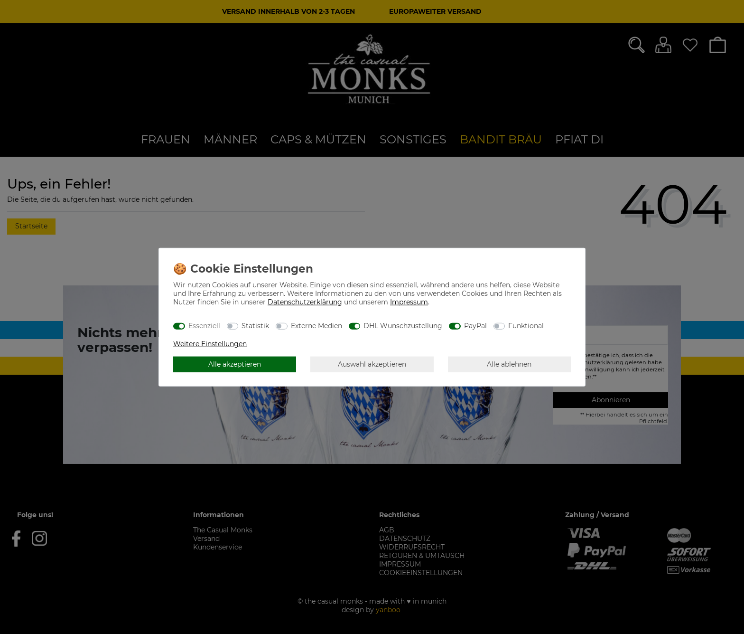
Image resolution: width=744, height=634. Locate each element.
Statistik (255, 325)
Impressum (409, 302)
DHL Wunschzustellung (402, 325)
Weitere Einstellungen (210, 344)
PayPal (475, 325)
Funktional (526, 325)
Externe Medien (316, 325)
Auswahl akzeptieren (372, 364)
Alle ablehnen (509, 364)
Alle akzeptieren (234, 364)
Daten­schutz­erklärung (305, 302)
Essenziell (204, 325)
